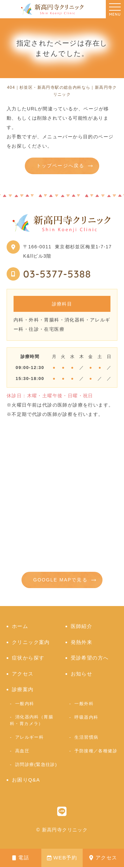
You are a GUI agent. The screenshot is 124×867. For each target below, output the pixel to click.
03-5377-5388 (57, 274)
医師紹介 (82, 626)
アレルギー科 (29, 737)
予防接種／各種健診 (95, 750)
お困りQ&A (26, 780)
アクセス (103, 857)
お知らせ (82, 674)
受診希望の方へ (90, 658)
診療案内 (23, 689)
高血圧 (22, 750)
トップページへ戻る (60, 165)
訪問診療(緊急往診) (36, 764)
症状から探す (28, 658)
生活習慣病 (86, 737)
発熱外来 (82, 642)
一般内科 (24, 703)
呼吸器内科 (86, 717)
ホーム (20, 626)
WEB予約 (62, 857)
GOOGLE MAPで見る (60, 579)
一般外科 (84, 703)
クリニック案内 (31, 642)
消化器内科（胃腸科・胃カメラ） (31, 720)
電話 (20, 857)
